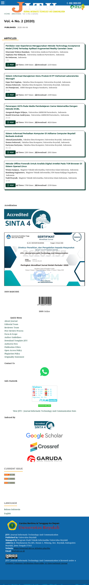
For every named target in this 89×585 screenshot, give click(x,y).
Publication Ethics (12, 347)
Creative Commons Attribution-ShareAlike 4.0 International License (36, 563)
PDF (11, 65)
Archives (16, 14)
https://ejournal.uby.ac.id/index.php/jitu (32, 548)
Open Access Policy (13, 350)
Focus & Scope (10, 334)
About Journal (10, 321)
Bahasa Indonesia (12, 509)
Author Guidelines (12, 337)
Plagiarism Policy (12, 353)
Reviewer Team (11, 327)
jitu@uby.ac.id (18, 551)
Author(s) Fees (11, 344)
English (7, 513)
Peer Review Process (13, 330)
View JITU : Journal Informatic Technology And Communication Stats (44, 411)
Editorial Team (11, 324)
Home (7, 14)
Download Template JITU (16, 340)
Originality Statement (14, 357)
